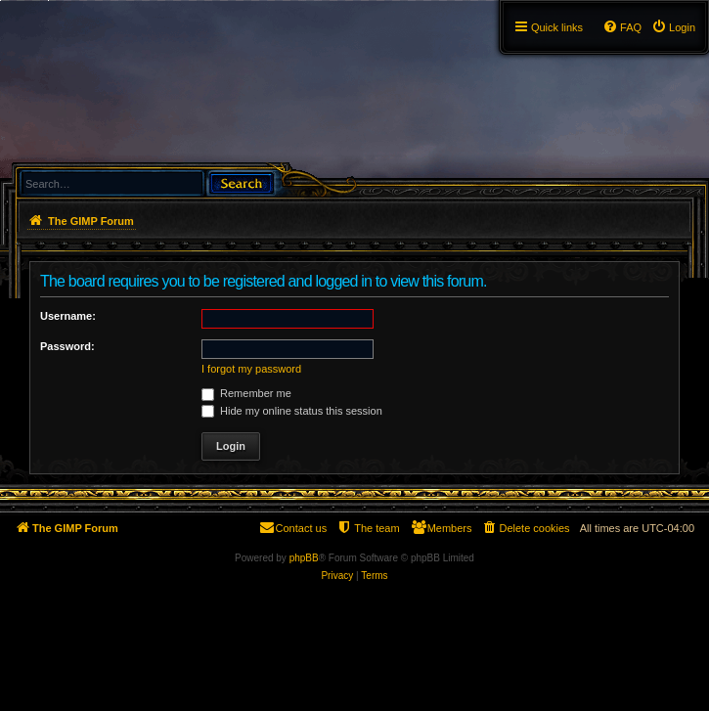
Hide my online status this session (291, 411)
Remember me (246, 393)
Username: (68, 316)
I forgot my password (251, 369)
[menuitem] (673, 27)
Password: (67, 346)
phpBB (304, 558)
